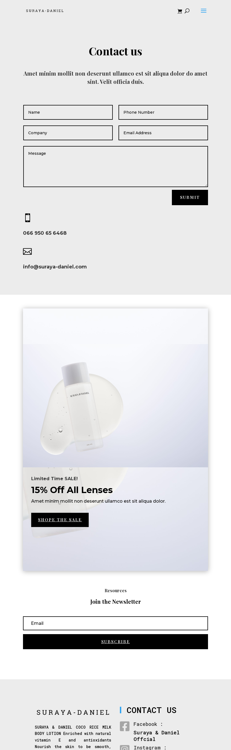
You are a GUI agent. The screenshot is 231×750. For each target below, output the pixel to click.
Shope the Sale (60, 519)
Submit (190, 197)
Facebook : (148, 724)
